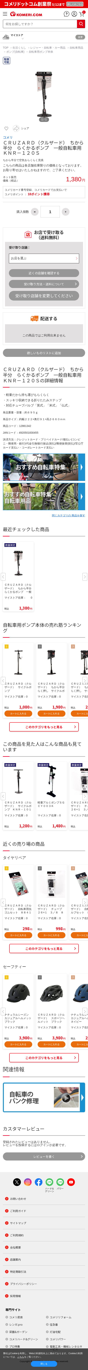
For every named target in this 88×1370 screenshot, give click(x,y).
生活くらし (19, 47)
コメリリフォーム (60, 1317)
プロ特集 (14, 1346)
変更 (80, 37)
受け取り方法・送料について (44, 284)
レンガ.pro (16, 1324)
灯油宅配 (55, 1331)
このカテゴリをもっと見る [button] (44, 727)
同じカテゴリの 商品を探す (68, 515)
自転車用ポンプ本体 (41, 51)
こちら (20, 1357)
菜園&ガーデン (18, 1331)
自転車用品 (76, 47)
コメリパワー (58, 1339)
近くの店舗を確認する (44, 273)
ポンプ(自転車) (15, 51)
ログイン (43, 1145)
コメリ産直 (16, 1317)
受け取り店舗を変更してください (44, 295)
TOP (6, 47)
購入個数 (23, 211)
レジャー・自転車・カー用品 (47, 47)
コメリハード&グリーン (23, 1339)
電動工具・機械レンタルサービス (66, 1348)
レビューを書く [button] (44, 1156)
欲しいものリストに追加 (44, 353)
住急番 (54, 1324)
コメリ (8, 137)
